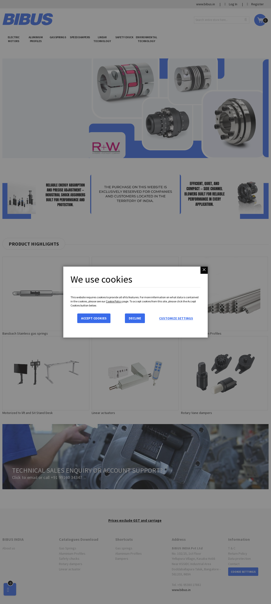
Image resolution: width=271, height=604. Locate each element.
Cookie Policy (114, 301)
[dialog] (135, 302)
